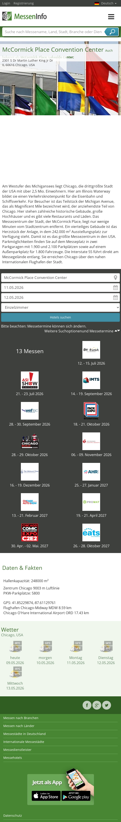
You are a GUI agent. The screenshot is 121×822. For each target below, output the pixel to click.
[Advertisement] (60, 148)
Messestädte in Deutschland (24, 734)
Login (6, 3)
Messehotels (12, 758)
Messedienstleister (17, 750)
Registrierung (24, 3)
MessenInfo (24, 16)
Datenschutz (12, 815)
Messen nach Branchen (20, 718)
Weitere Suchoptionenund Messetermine (78, 331)
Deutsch (109, 3)
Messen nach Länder (18, 726)
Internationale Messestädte (23, 742)
